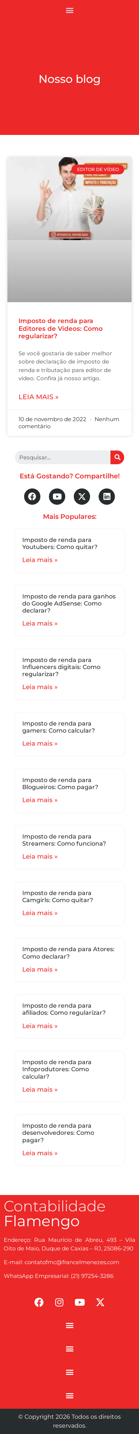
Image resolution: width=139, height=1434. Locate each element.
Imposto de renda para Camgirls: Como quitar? (57, 896)
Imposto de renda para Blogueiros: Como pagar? (60, 783)
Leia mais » (39, 397)
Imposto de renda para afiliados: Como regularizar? (64, 1009)
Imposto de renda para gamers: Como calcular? (58, 727)
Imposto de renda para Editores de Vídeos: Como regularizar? (61, 328)
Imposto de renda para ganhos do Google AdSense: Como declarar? (69, 603)
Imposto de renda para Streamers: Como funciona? (64, 840)
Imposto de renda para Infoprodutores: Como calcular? (57, 1069)
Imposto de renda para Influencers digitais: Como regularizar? (61, 667)
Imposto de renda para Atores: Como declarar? (68, 953)
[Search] (117, 457)
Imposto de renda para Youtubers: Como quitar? (59, 543)
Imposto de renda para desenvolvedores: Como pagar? (58, 1132)
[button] (69, 10)
